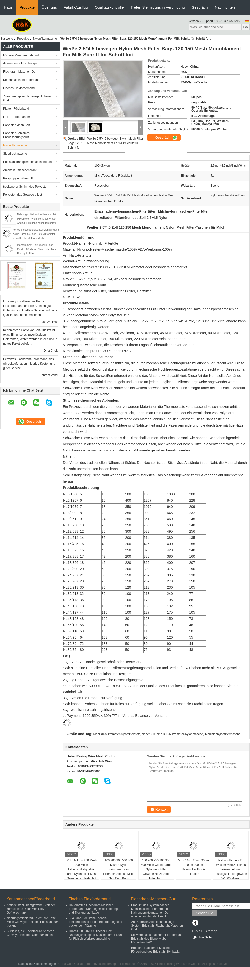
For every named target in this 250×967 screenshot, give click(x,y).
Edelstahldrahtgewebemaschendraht (27, 162)
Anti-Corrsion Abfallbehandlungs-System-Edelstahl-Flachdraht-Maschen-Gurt (157, 925)
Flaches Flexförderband (19, 88)
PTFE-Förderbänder (16, 117)
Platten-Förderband (16, 108)
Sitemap (210, 931)
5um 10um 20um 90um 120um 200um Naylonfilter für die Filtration (193, 867)
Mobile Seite (202, 937)
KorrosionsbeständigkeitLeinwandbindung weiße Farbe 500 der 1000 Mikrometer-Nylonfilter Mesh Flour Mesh (36, 234)
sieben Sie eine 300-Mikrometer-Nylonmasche (172, 734)
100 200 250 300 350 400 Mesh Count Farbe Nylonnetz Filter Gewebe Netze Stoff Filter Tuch (156, 869)
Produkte (27, 7)
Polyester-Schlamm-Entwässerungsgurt (16, 135)
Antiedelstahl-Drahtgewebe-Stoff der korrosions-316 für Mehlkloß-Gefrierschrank (31, 908)
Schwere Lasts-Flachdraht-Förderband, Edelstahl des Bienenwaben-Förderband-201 (157, 938)
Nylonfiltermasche (45, 38)
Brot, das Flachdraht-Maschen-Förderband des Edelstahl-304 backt (155, 949)
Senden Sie (204, 913)
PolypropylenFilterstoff (18, 178)
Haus (8, 7)
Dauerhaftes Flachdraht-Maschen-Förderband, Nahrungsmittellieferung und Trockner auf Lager (93, 908)
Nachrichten (225, 7)
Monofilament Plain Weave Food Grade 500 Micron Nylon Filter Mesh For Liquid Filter (37, 249)
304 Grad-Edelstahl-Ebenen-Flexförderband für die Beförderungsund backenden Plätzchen (95, 921)
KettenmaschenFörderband (21, 80)
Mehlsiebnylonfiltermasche (222, 734)
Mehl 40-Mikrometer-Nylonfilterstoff (116, 734)
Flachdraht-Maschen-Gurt (20, 71)
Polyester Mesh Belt (16, 125)
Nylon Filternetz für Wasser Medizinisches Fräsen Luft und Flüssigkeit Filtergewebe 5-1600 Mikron (231, 869)
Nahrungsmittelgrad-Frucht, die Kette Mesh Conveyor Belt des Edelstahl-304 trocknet (32, 921)
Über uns (49, 7)
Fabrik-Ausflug (76, 7)
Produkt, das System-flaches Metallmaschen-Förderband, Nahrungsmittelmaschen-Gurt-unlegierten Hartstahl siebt (151, 910)
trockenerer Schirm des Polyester (25, 186)
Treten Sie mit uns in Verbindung (158, 7)
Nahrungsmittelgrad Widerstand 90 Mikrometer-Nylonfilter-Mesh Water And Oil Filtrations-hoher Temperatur (37, 218)
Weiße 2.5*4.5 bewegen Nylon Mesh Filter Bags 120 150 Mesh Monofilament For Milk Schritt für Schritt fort (105, 143)
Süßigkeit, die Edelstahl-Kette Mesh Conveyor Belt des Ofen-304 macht (30, 933)
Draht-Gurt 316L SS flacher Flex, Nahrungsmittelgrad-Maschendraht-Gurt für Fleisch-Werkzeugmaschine (95, 934)
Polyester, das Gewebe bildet (22, 194)
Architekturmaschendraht (19, 170)
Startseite (6, 38)
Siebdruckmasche (15, 153)
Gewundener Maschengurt (20, 63)
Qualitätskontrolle (109, 7)
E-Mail (197, 931)
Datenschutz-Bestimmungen (37, 964)
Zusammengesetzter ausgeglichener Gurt (27, 98)
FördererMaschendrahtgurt (21, 55)
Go (245, 27)
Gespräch (200, 7)
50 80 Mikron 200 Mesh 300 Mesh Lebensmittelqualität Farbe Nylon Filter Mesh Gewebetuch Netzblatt (81, 869)
